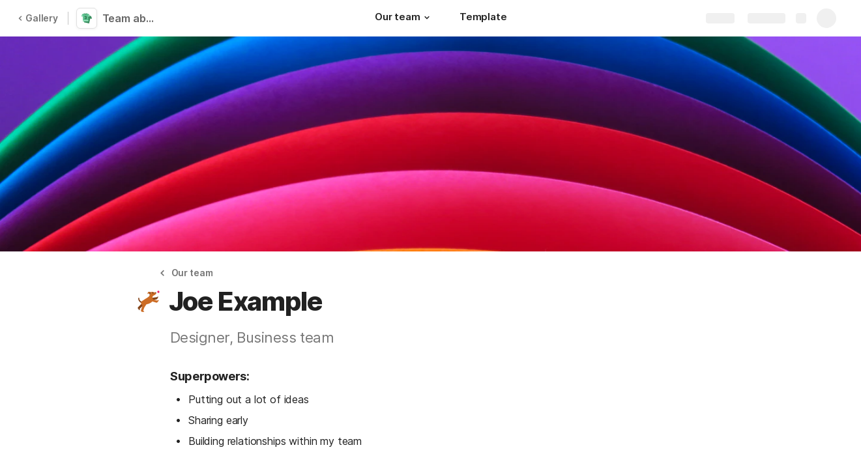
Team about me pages (132, 18)
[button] (426, 17)
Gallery (38, 17)
